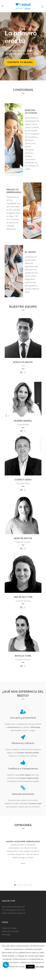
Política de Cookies (9, 928)
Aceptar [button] (30, 967)
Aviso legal (6, 934)
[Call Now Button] (6, 965)
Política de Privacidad (10, 931)
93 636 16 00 (20, 910)
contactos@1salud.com (15, 907)
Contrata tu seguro (20, 62)
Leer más (39, 966)
